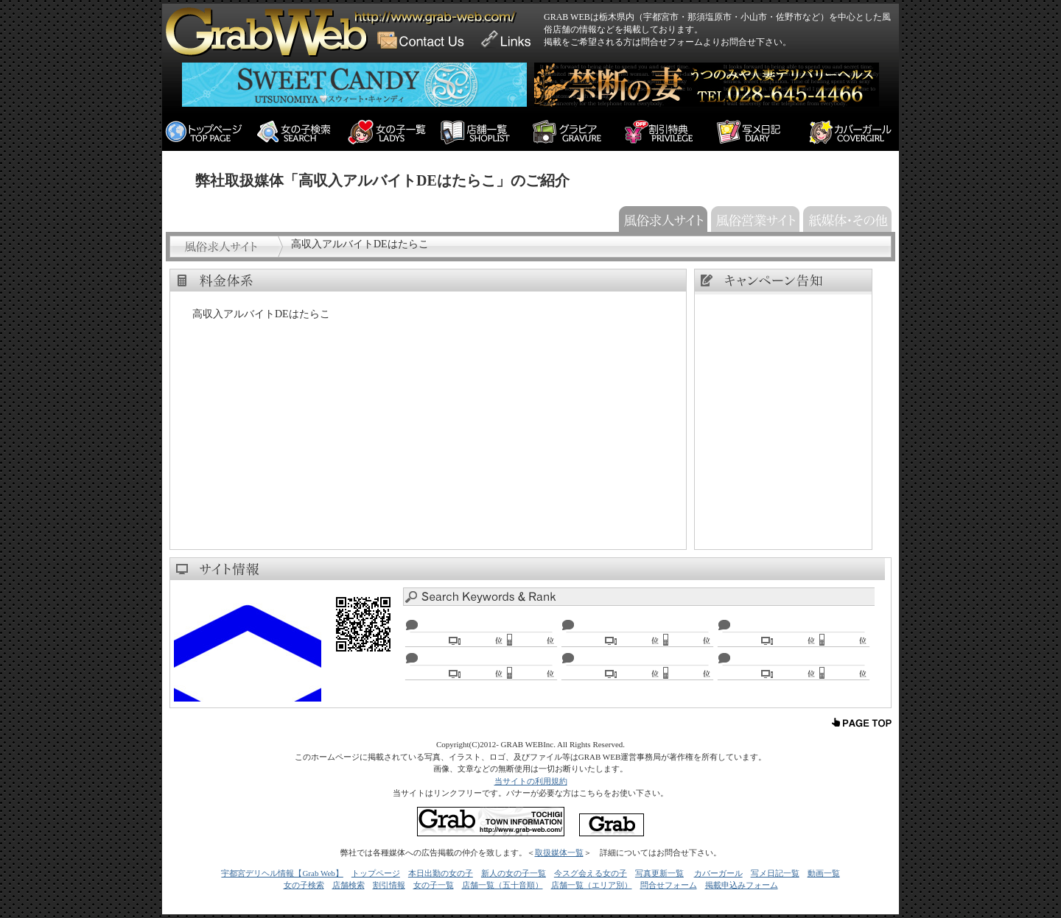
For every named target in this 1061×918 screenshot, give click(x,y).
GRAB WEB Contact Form (425, 33)
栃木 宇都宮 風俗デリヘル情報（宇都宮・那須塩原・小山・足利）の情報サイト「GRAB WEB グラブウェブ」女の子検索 (300, 132)
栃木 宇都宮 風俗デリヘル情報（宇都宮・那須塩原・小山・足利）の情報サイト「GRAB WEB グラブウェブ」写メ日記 (761, 132)
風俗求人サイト (661, 217)
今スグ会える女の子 (590, 873)
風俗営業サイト (753, 217)
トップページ (375, 873)
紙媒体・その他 (845, 217)
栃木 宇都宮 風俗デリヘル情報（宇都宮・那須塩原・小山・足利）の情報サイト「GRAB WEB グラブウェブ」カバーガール (853, 132)
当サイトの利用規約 (530, 781)
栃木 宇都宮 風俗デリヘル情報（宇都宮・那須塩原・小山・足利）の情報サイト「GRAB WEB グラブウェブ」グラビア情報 (576, 132)
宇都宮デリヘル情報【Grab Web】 (282, 873)
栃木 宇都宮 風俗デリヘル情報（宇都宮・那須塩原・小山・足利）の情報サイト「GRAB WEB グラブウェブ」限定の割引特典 (669, 132)
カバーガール (718, 873)
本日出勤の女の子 (440, 873)
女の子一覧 (433, 884)
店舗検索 (348, 884)
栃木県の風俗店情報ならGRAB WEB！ (268, 18)
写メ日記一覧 (775, 873)
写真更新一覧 (659, 873)
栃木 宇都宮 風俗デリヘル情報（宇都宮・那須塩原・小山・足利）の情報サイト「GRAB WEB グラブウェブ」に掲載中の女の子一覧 (392, 132)
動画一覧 (824, 873)
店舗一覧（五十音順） (502, 884)
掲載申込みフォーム (741, 884)
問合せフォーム (668, 884)
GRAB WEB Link (508, 33)
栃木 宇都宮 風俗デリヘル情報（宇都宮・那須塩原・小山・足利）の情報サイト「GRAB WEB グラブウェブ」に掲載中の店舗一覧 (484, 132)
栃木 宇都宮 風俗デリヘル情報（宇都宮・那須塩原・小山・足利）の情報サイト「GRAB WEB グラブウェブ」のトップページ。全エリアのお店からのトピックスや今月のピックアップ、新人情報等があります (208, 132)
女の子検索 (304, 884)
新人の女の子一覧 (513, 873)
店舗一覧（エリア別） (591, 884)
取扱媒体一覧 (559, 852)
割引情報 (389, 884)
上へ (862, 723)
